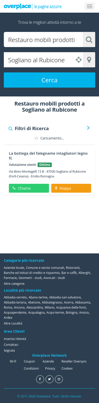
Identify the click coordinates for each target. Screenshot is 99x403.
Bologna (71, 312)
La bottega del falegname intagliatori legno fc (48, 155)
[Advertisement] (69, 224)
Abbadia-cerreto (15, 297)
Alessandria (34, 307)
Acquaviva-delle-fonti (71, 307)
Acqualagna (36, 312)
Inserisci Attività (15, 339)
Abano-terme (38, 297)
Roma (8, 307)
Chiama (21, 188)
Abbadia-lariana (15, 302)
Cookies (67, 368)
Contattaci (11, 344)
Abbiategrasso (52, 302)
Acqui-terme (55, 312)
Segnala (9, 350)
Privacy (50, 368)
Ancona (19, 307)
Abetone (34, 302)
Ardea (8, 317)
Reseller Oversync (74, 361)
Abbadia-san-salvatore (65, 297)
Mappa (63, 188)
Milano (49, 307)
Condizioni (31, 368)
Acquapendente (15, 312)
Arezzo (84, 312)
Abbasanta (82, 302)
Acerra (68, 302)
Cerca (49, 80)
